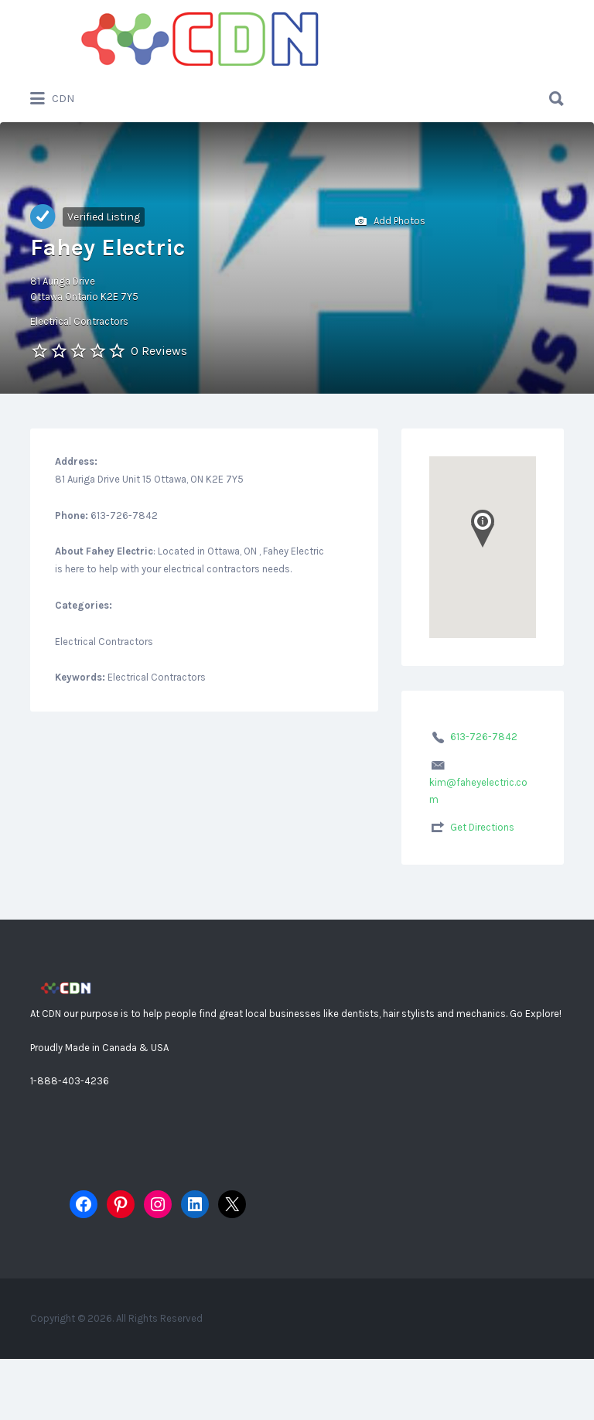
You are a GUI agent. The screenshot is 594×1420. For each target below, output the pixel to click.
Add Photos (390, 221)
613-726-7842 (483, 736)
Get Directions (482, 827)
